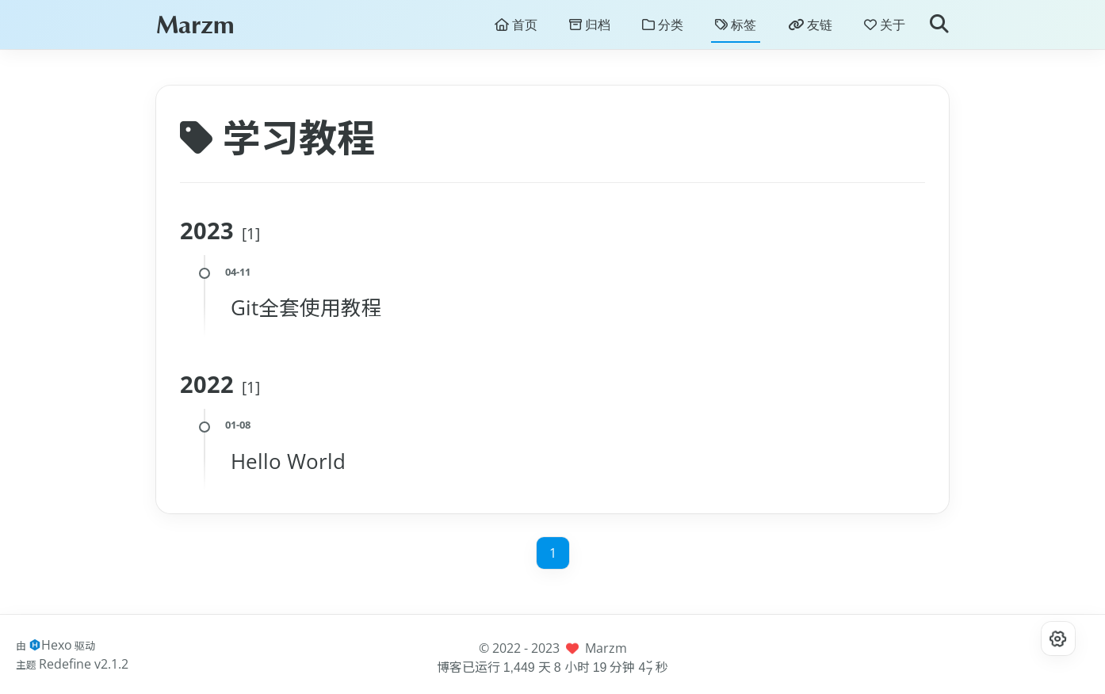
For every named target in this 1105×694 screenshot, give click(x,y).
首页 (516, 28)
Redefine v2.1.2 (83, 664)
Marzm (195, 28)
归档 (589, 28)
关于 (884, 28)
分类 (662, 28)
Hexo (56, 645)
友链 (810, 28)
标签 (735, 28)
